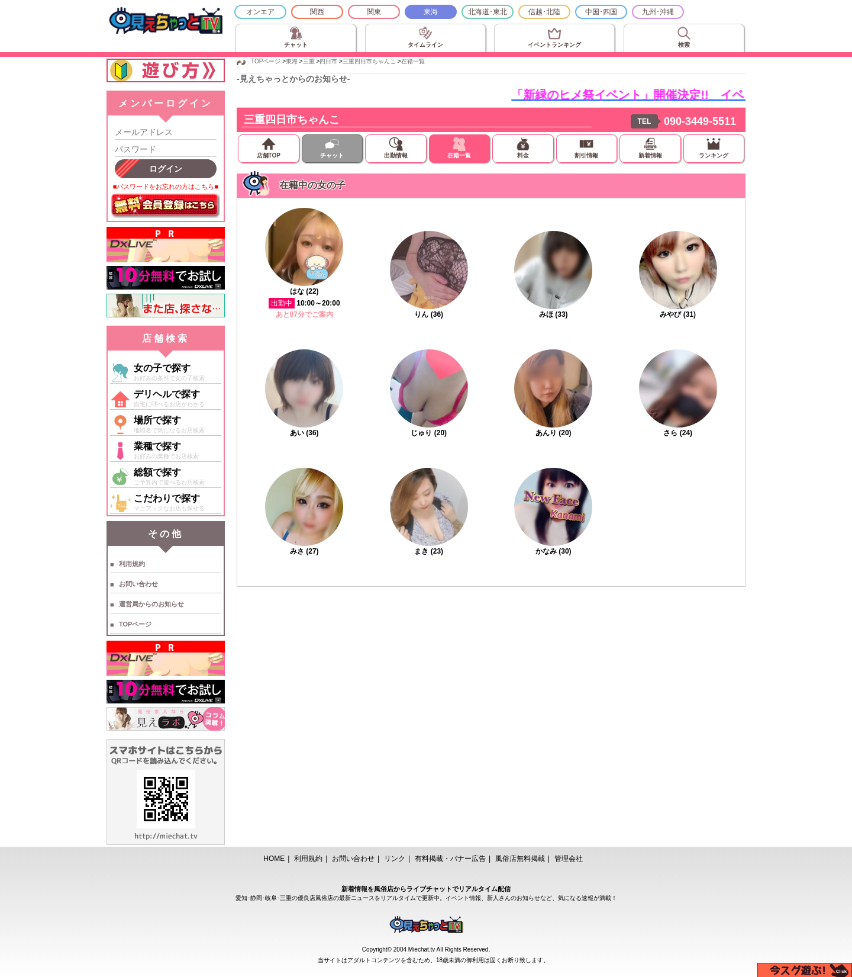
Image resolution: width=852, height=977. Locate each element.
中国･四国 (601, 12)
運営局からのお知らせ (151, 604)
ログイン (165, 168)
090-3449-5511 (700, 121)
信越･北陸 (544, 12)
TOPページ (135, 624)
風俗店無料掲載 (520, 858)
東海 (431, 12)
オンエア (260, 12)
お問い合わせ (138, 583)
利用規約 (132, 563)
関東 (374, 12)
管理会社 (568, 858)
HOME (274, 858)
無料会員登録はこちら (165, 206)
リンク (394, 858)
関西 (317, 12)
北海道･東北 (487, 12)
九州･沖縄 (658, 12)
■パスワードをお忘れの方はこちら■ (165, 186)
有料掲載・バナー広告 (450, 858)
